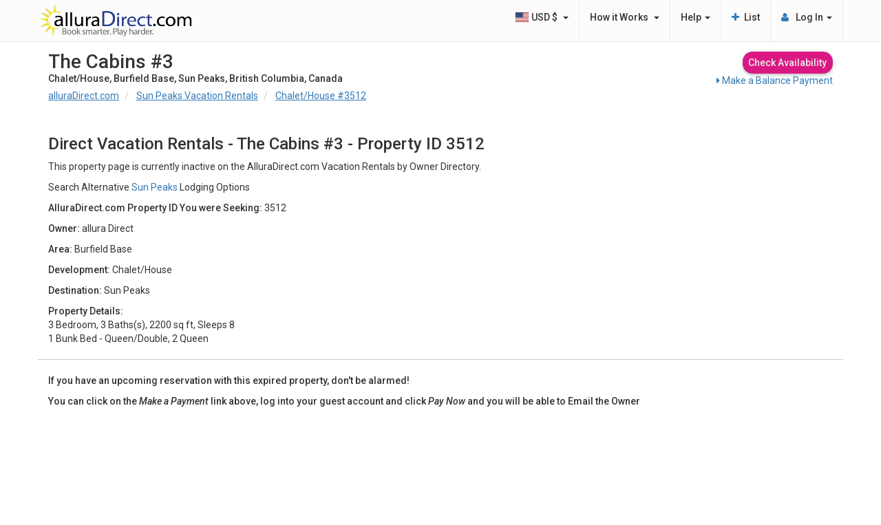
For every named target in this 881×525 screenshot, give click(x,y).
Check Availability (787, 62)
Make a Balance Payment (775, 80)
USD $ (542, 17)
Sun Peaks (154, 187)
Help (695, 17)
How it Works (624, 17)
